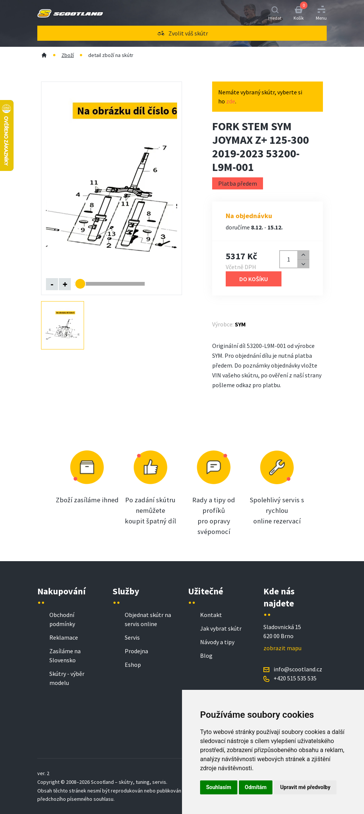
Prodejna (136, 651)
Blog (206, 655)
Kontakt (211, 615)
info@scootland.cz (298, 669)
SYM (240, 324)
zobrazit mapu (282, 648)
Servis (132, 637)
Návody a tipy (217, 642)
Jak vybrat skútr (221, 628)
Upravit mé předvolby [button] (305, 787)
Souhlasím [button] (218, 787)
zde (230, 101)
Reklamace (63, 637)
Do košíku (253, 279)
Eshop (133, 664)
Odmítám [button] (256, 787)
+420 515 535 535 (295, 678)
